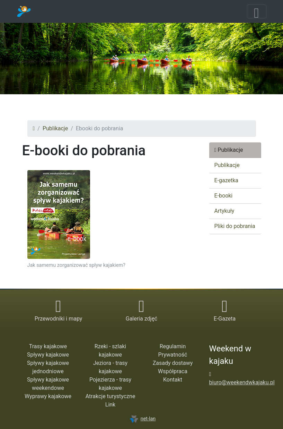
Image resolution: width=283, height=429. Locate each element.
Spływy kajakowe (48, 354)
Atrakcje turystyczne (110, 396)
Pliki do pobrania (234, 226)
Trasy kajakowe (48, 346)
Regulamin (173, 346)
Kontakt (172, 379)
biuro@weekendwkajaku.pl (242, 382)
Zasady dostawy (173, 363)
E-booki (223, 195)
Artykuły (224, 211)
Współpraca (172, 371)
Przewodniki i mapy (58, 318)
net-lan (143, 419)
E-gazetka (226, 180)
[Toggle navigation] (256, 11)
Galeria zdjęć (141, 318)
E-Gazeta (225, 318)
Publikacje (55, 128)
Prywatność (172, 354)
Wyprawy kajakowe (48, 396)
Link (110, 404)
